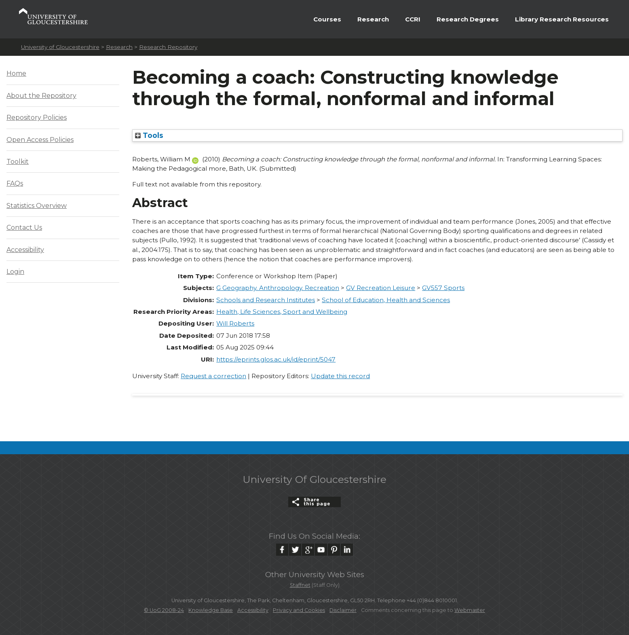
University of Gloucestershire (60, 47)
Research (373, 19)
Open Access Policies (40, 140)
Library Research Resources (562, 19)
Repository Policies (36, 117)
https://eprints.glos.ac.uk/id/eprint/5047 (276, 359)
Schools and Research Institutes (265, 300)
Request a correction (213, 376)
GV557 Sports (443, 288)
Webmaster (469, 610)
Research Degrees (468, 19)
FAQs (14, 183)
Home (16, 73)
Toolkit (17, 161)
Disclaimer (343, 610)
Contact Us (24, 227)
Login (15, 271)
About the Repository (41, 95)
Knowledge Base (210, 610)
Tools (149, 135)
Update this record (340, 376)
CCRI (412, 19)
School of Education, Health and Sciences (386, 300)
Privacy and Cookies (299, 610)
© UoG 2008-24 (164, 610)
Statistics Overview (36, 206)
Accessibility (25, 250)
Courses (327, 19)
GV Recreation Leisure (380, 288)
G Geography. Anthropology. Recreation (277, 288)
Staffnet (300, 585)
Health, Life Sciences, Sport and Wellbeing (281, 311)
